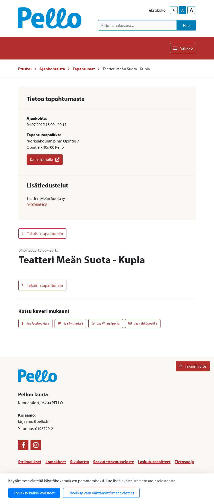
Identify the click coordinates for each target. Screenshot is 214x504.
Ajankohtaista (52, 68)
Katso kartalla (44, 159)
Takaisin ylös (193, 366)
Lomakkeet (55, 461)
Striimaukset (29, 461)
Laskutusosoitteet (154, 461)
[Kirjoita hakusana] (137, 25)
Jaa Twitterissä (70, 323)
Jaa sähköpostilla (142, 323)
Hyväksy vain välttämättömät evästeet (101, 492)
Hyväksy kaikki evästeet (34, 492)
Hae (186, 25)
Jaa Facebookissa (35, 323)
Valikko (183, 48)
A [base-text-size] (182, 10)
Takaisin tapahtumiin (42, 233)
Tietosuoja (184, 461)
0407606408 (37, 204)
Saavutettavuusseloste (113, 461)
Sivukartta (79, 461)
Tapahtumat (84, 68)
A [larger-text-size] (191, 10)
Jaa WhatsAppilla (106, 323)
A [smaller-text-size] (174, 10)
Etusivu (25, 68)
